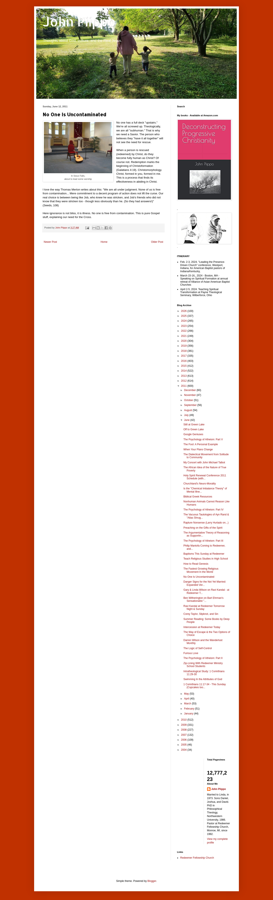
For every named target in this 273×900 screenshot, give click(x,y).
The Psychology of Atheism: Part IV (203, 509)
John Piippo (79, 21)
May (187, 693)
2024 (184, 320)
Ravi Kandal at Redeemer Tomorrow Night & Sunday (204, 608)
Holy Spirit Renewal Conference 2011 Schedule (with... (204, 477)
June (187, 420)
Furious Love (190, 653)
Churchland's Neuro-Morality (199, 483)
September (190, 405)
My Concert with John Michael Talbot (204, 462)
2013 (184, 375)
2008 (184, 729)
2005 (184, 744)
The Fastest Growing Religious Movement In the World (200, 570)
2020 (184, 340)
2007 (184, 734)
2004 (184, 749)
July (186, 415)
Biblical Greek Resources (197, 496)
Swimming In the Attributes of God (202, 679)
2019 (184, 345)
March (188, 703)
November (190, 395)
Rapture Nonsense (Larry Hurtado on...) (205, 522)
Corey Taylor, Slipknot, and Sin (200, 613)
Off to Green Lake (193, 429)
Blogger (151, 881)
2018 (184, 350)
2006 (184, 739)
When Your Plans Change (198, 449)
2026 (184, 311)
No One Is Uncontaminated (198, 576)
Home (104, 241)
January (189, 713)
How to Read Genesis (195, 563)
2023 (184, 325)
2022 (184, 330)
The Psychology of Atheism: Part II (202, 658)
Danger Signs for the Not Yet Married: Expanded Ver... (204, 583)
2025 (184, 315)
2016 (184, 360)
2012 (184, 380)
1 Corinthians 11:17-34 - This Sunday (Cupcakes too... (204, 686)
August (188, 410)
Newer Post (50, 241)
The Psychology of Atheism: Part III (203, 540)
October (189, 400)
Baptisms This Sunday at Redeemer (203, 553)
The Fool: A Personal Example (200, 444)
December (190, 390)
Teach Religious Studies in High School (205, 558)
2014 (184, 370)
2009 (184, 724)
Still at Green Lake (194, 424)
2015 (184, 365)
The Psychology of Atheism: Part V (203, 439)
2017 (184, 355)
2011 (184, 385)
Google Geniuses (193, 434)
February (189, 708)
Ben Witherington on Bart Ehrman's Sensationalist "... (203, 599)
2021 (184, 335)
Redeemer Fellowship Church (197, 857)
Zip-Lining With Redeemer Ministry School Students (203, 665)
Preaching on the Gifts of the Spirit (202, 527)
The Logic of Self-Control (197, 648)
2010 (184, 719)
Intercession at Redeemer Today (201, 627)
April (187, 698)
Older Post (157, 241)
